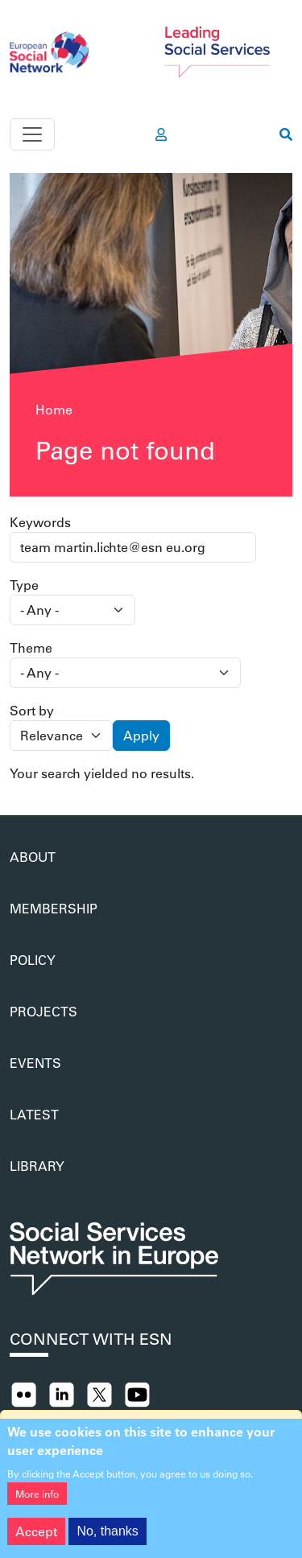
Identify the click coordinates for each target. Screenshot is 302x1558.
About (33, 856)
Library (37, 1165)
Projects (43, 1011)
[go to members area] (161, 134)
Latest (34, 1114)
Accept (36, 1535)
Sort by (32, 710)
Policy (33, 959)
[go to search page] (285, 134)
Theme (31, 647)
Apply (141, 735)
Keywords (40, 521)
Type (24, 584)
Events (35, 1062)
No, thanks (107, 1536)
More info (37, 1498)
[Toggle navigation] (32, 134)
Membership (53, 908)
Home (53, 409)
